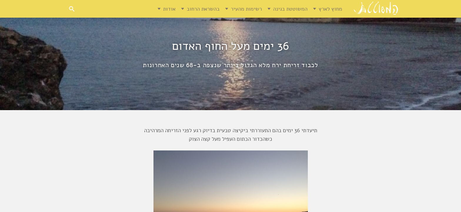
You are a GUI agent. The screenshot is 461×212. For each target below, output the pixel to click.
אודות (169, 8)
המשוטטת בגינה (290, 8)
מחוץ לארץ (330, 8)
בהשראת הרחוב (203, 8)
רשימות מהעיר (246, 8)
